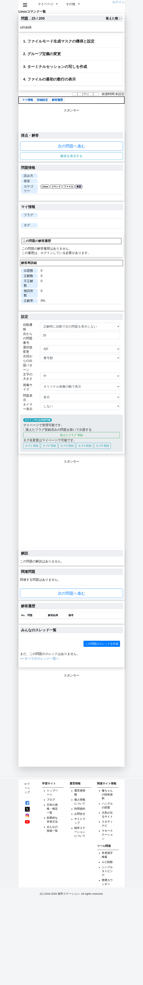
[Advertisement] (42, 506)
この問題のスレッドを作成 (101, 643)
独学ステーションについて (79, 832)
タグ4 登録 (84, 445)
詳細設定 (42, 100)
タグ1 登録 (31, 445)
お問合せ (79, 813)
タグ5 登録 (102, 445)
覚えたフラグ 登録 (71, 435)
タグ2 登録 (49, 445)
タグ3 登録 (67, 445)
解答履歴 (57, 100)
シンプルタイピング (107, 871)
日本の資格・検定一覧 (52, 808)
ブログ (51, 799)
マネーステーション (107, 834)
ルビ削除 (107, 862)
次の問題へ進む (71, 146)
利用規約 (79, 808)
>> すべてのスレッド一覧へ (39, 658)
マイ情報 (27, 100)
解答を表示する (71, 156)
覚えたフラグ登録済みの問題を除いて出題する (57, 429)
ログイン (118, 2)
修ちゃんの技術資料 (107, 794)
